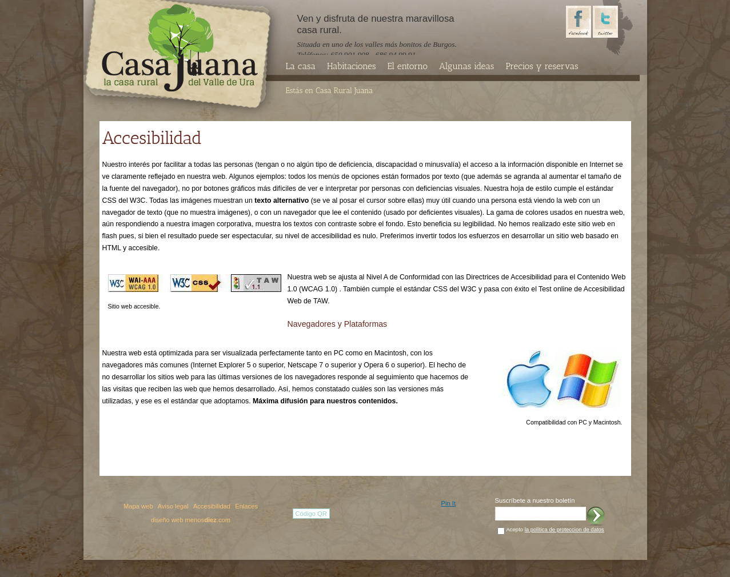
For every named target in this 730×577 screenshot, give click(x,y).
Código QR (311, 513)
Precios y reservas (541, 66)
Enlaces (246, 506)
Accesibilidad (211, 506)
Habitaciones (351, 66)
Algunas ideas (466, 66)
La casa (301, 66)
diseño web (167, 519)
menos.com (208, 519)
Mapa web (138, 506)
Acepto (555, 529)
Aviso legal (173, 506)
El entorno (407, 66)
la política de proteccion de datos (564, 529)
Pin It (448, 503)
